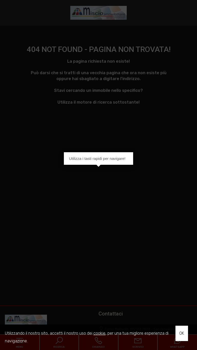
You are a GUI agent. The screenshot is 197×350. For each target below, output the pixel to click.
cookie (99, 333)
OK (181, 333)
